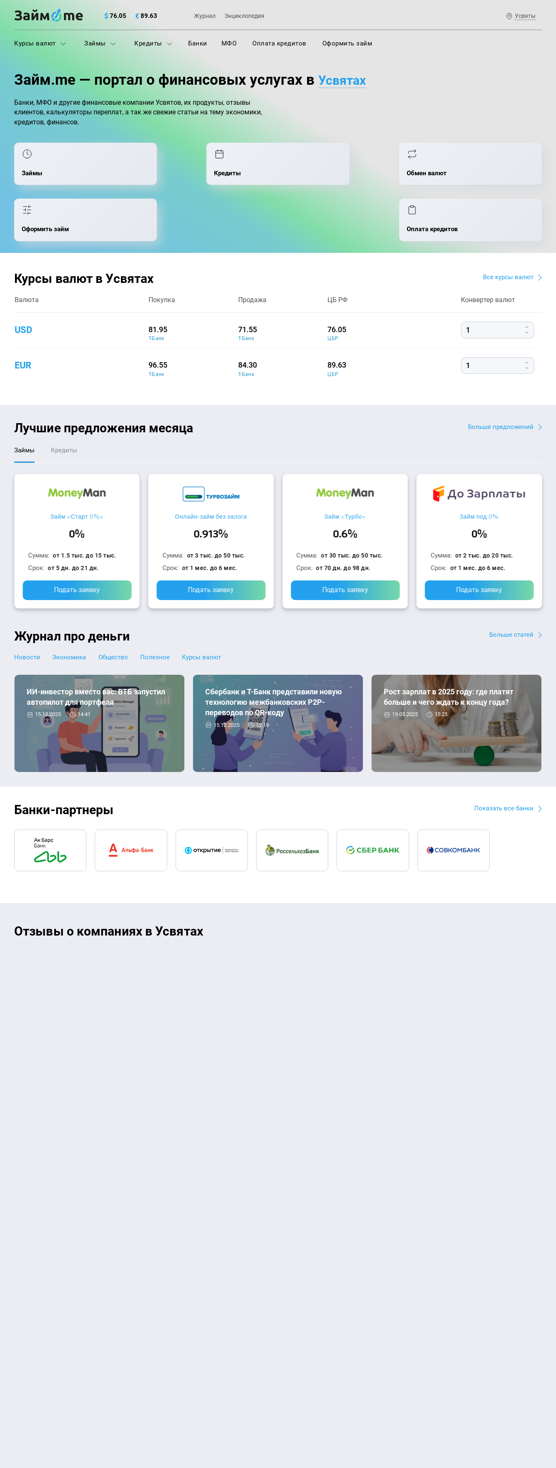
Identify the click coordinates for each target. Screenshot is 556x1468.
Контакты (124, 1198)
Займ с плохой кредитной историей (335, 1276)
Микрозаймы (168, 1313)
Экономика (73, 618)
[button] (540, 893)
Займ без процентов (312, 1313)
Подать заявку (77, 551)
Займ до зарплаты (309, 1331)
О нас (22, 1198)
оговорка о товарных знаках (271, 1409)
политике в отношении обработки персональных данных (363, 1388)
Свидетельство (32, 1417)
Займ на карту (303, 1258)
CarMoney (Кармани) (133, 921)
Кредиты (153, 43)
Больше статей (510, 596)
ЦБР (332, 297)
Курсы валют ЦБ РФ (44, 1294)
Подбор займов (171, 1294)
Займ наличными (174, 1331)
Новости (27, 618)
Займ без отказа (306, 1349)
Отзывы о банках (39, 1313)
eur (24, 323)
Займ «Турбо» (345, 477)
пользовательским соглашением (99, 1395)
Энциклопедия (244, 16)
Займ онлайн (167, 1349)
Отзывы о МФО (37, 1331)
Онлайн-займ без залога (211, 477)
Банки (197, 43)
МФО (229, 43)
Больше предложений (499, 385)
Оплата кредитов (279, 43)
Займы (100, 43)
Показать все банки (502, 770)
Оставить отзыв (278, 1028)
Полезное (167, 618)
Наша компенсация (385, 1198)
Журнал (205, 16)
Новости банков (56, 717)
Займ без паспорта (310, 1294)
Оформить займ (347, 43)
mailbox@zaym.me (457, 1250)
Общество (122, 618)
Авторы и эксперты (247, 1198)
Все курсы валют (506, 236)
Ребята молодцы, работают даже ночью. (83, 935)
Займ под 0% (479, 477)
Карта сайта (510, 1198)
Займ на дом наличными (319, 1240)
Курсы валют (40, 43)
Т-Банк (156, 297)
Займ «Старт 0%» (76, 477)
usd (24, 288)
